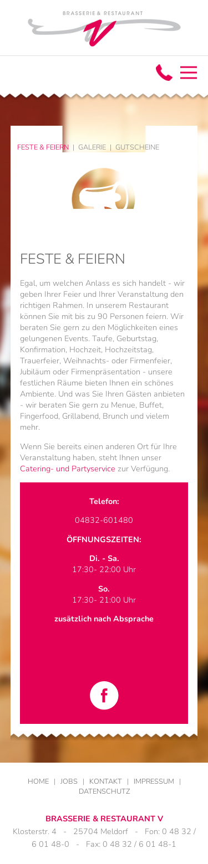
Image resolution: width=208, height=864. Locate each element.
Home (38, 781)
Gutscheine (137, 147)
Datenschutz (104, 791)
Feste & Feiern (43, 147)
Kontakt (105, 781)
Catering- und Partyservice (67, 468)
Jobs (69, 781)
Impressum (154, 781)
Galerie (92, 147)
